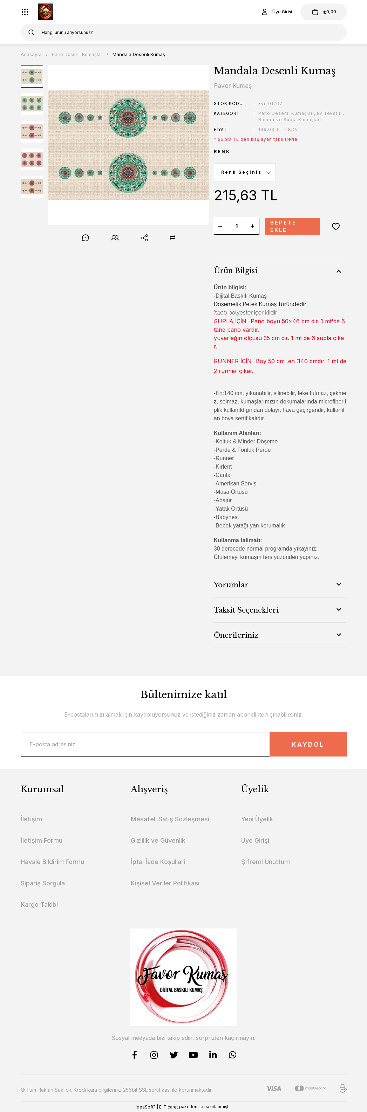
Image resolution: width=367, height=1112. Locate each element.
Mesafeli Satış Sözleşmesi (170, 819)
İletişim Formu (41, 840)
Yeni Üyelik (257, 819)
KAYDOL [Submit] (308, 744)
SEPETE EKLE (283, 226)
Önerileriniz (236, 635)
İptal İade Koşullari (158, 861)
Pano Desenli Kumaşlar (285, 113)
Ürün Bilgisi (235, 271)
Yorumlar (231, 585)
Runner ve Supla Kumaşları (289, 119)
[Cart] (323, 12)
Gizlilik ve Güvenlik (158, 840)
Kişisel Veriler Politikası (165, 883)
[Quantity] (236, 226)
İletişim (31, 819)
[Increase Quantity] (252, 226)
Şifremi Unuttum (265, 861)
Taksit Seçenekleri (246, 610)
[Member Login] (276, 12)
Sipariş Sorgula (43, 883)
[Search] (184, 32)
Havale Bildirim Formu (52, 861)
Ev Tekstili (329, 113)
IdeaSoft (145, 1107)
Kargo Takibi (39, 904)
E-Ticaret (168, 1107)
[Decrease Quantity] (220, 226)
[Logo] (45, 12)
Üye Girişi (255, 840)
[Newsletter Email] (184, 744)
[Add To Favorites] (335, 226)
